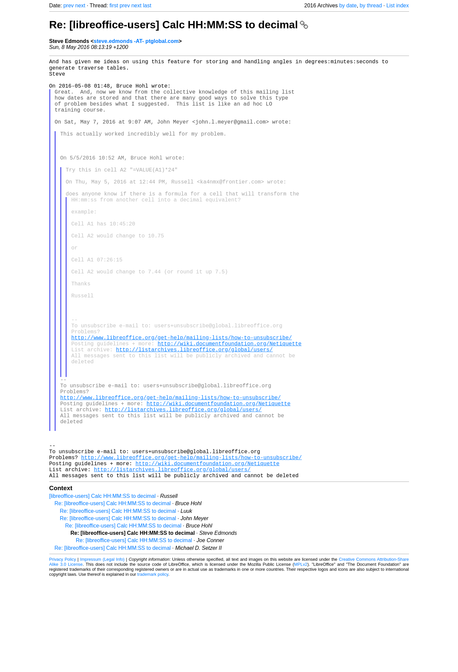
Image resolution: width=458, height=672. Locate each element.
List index (397, 5)
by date (347, 5)
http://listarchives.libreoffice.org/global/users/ (194, 414)
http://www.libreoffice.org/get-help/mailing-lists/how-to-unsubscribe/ (181, 399)
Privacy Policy (62, 651)
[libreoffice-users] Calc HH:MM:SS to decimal (102, 588)
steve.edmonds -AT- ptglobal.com (136, 41)
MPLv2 (300, 656)
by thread (371, 5)
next (80, 5)
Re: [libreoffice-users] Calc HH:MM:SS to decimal (178, 25)
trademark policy (152, 666)
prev (68, 5)
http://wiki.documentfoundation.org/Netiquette (229, 406)
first (114, 5)
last (147, 5)
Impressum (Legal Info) (102, 651)
